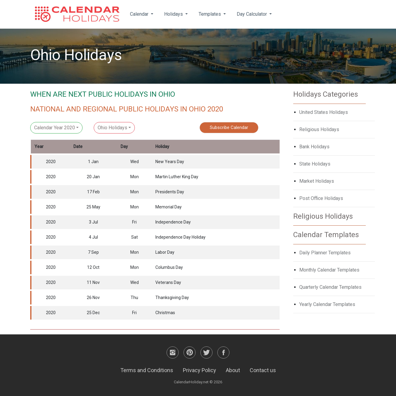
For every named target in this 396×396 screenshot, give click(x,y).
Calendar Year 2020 (54, 127)
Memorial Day (168, 206)
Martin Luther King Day (176, 176)
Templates (210, 14)
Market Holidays (316, 181)
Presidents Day (169, 191)
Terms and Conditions (146, 370)
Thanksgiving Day (172, 297)
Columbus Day (169, 267)
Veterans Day (168, 282)
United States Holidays (323, 112)
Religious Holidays (319, 129)
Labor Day (164, 252)
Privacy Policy (199, 370)
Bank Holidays (314, 147)
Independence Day (173, 222)
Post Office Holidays (321, 198)
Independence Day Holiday (180, 237)
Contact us (263, 370)
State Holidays (314, 164)
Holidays (174, 14)
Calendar (140, 14)
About (233, 370)
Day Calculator (252, 14)
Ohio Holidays (112, 127)
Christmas (165, 312)
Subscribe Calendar (229, 127)
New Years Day (169, 161)
